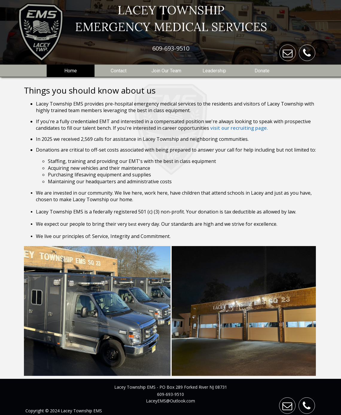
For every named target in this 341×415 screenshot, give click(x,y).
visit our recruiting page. (239, 128)
